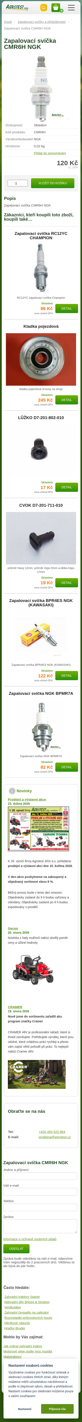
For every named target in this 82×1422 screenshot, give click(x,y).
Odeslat (16, 1248)
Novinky (24, 791)
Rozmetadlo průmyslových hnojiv (28, 1318)
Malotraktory (12, 1356)
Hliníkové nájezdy (17, 1323)
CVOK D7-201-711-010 (41, 505)
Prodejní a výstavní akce (27, 799)
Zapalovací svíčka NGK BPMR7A (41, 693)
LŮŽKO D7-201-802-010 (41, 418)
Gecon (13, 928)
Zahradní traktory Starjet (22, 1297)
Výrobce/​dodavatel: (19, 139)
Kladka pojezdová (41, 326)
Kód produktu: (15, 132)
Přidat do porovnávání (50, 153)
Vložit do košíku (52, 183)
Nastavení (24, 1409)
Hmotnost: (12, 146)
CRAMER (15, 1007)
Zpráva (8, 1217)
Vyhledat (43, 7)
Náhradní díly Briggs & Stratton (27, 1302)
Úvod (8, 22)
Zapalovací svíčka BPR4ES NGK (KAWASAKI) (41, 602)
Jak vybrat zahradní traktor (22, 1346)
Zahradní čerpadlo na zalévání (26, 1312)
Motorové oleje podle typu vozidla (27, 1351)
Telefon (8, 1201)
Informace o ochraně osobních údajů (30, 1239)
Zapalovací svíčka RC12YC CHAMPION (41, 235)
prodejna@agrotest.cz (55, 1137)
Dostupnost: (14, 125)
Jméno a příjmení (16, 1170)
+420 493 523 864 (52, 1132)
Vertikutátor (12, 1307)
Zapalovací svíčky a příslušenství (42, 22)
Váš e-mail (11, 1185)
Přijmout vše (57, 1409)
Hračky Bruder (14, 1328)
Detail (66, 308)
